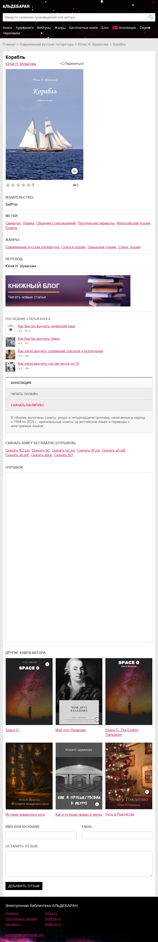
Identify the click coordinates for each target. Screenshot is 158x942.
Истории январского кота (25, 814)
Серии (144, 28)
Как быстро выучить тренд (39, 339)
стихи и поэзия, (73, 247)
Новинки (11, 913)
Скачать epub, (42, 455)
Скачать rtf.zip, (89, 450)
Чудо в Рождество (119, 814)
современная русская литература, (32, 247)
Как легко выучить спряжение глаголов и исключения (60, 351)
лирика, (29, 223)
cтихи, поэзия (129, 247)
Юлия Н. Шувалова (93, 44)
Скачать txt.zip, (64, 450)
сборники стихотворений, (56, 223)
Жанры (60, 28)
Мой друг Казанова (70, 730)
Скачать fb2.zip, (17, 450)
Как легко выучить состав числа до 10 (48, 363)
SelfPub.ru (53, 919)
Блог (105, 28)
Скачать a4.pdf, (114, 450)
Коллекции (127, 28)
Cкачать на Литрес (28, 405)
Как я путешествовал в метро (78, 814)
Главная (9, 44)
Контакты (12, 924)
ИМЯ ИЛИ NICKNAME (22, 827)
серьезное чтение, (102, 247)
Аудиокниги (25, 28)
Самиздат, (13, 223)
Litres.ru (51, 913)
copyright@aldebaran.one (24, 935)
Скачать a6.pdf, (17, 455)
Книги (7, 28)
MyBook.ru (53, 924)
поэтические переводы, (96, 223)
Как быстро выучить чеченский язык (46, 326)
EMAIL (87, 827)
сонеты (11, 228)
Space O (12, 730)
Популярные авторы (21, 919)
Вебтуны (44, 28)
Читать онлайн (24, 394)
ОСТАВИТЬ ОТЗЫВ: (21, 846)
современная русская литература (46, 44)
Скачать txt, (41, 450)
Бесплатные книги (83, 28)
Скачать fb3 (63, 455)
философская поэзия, (134, 223)
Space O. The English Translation (121, 732)
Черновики (11, 33)
